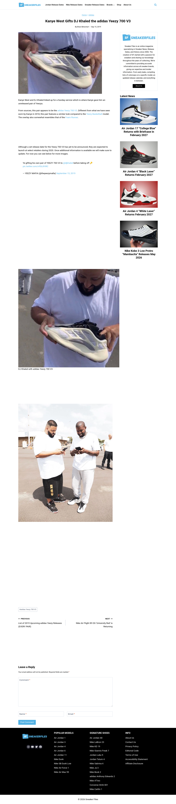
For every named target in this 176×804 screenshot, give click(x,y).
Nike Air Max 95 (61, 772)
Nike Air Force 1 (61, 768)
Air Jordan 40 (96, 738)
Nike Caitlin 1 (96, 789)
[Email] (90, 714)
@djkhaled (68, 163)
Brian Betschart (83, 27)
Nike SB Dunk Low (62, 763)
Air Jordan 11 (60, 755)
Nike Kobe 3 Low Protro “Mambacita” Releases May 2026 (138, 254)
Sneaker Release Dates (94, 5)
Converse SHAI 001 (99, 785)
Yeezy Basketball (94, 114)
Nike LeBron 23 (97, 742)
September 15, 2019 (65, 173)
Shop (119, 5)
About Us (127, 5)
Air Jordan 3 (60, 742)
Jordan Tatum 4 (97, 759)
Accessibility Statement (136, 759)
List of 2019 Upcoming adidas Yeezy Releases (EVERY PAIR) (40, 622)
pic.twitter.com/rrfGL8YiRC (35, 166)
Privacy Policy (132, 746)
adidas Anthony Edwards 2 (102, 776)
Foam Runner (71, 117)
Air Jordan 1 (60, 738)
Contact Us (130, 742)
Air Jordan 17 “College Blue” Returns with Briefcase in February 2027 (139, 132)
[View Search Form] (155, 5)
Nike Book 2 (95, 772)
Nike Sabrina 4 (96, 763)
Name (23, 714)
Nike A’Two (95, 780)
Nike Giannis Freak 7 (99, 750)
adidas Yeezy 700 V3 (67, 110)
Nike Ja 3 (94, 768)
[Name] (41, 714)
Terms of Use (131, 755)
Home (84, 15)
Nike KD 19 (95, 746)
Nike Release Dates (74, 5)
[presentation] (139, 111)
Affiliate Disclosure (134, 763)
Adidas (91, 15)
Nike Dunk (59, 759)
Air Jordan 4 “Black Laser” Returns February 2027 (139, 173)
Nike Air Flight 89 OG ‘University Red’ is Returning (90, 622)
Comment (24, 680)
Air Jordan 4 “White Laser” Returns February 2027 (139, 213)
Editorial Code (132, 750)
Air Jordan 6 (60, 750)
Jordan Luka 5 (96, 755)
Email (71, 714)
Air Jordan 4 (60, 746)
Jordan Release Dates (54, 5)
